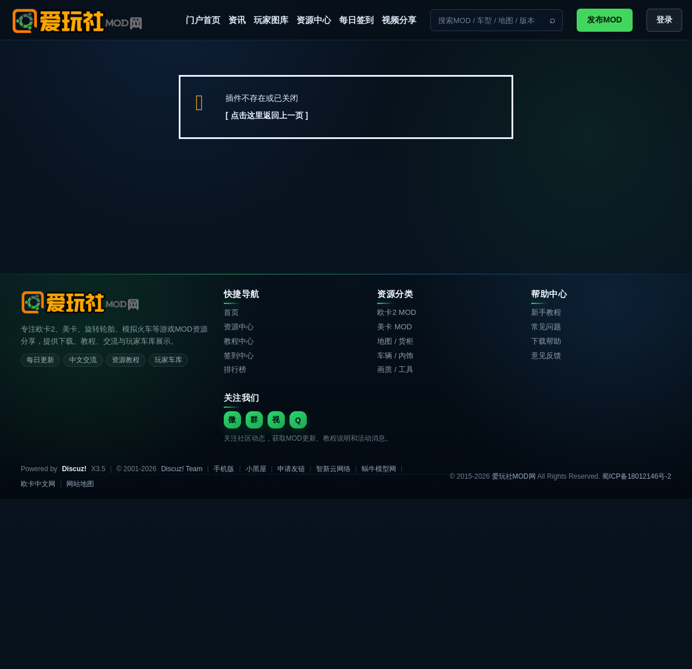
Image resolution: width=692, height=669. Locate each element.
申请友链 (291, 469)
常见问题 (546, 326)
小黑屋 (256, 469)
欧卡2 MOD (396, 312)
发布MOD (604, 19)
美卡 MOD (394, 326)
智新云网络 (333, 469)
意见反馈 (546, 355)
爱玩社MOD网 (514, 476)
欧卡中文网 (38, 484)
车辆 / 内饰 (395, 355)
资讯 (237, 20)
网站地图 (80, 484)
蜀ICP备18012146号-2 (636, 476)
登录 (664, 19)
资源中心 (313, 20)
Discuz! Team (181, 469)
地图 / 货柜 (395, 341)
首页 (231, 312)
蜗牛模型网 (379, 469)
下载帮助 (546, 341)
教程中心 (239, 341)
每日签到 (356, 20)
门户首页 (203, 20)
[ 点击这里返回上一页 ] (266, 115)
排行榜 (235, 369)
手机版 (223, 469)
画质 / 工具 (395, 369)
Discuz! (74, 469)
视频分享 (399, 20)
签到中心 (239, 355)
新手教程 (546, 312)
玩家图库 (271, 20)
